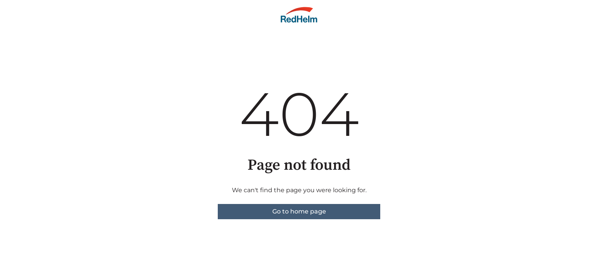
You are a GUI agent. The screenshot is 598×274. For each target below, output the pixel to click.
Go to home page (299, 211)
